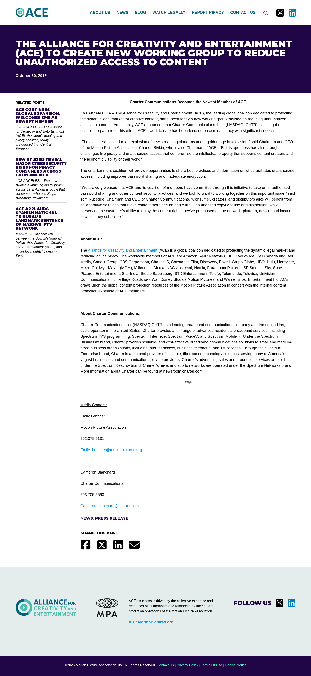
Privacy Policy (187, 665)
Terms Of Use (211, 665)
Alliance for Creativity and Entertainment (122, 250)
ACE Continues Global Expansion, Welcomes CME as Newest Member (38, 115)
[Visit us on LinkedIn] (292, 13)
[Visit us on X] (280, 13)
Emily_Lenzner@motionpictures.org (111, 450)
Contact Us (165, 665)
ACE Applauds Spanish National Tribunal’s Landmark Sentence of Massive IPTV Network (39, 219)
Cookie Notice (235, 665)
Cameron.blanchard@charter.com (109, 506)
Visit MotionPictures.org (151, 622)
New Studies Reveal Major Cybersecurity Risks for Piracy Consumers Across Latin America (41, 167)
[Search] (265, 12)
